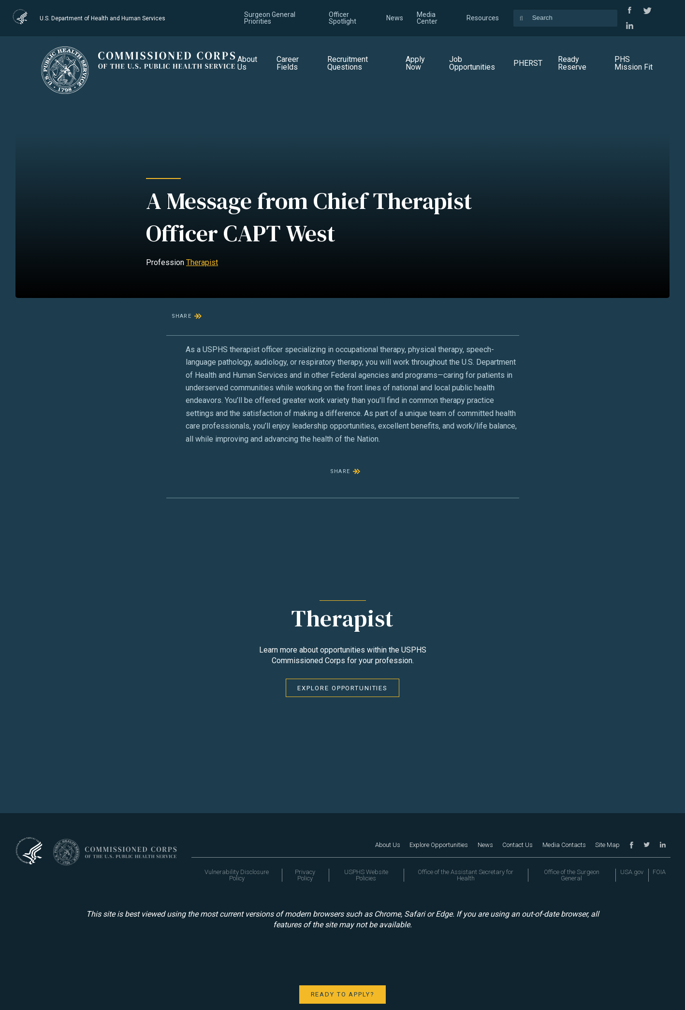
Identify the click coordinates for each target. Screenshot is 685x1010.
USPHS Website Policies (366, 875)
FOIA (659, 872)
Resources (482, 18)
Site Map (607, 844)
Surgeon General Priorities (269, 18)
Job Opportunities (472, 63)
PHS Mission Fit (633, 63)
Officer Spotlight (342, 18)
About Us (247, 63)
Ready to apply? (343, 994)
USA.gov (631, 872)
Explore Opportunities (342, 688)
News (394, 18)
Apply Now (415, 63)
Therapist (202, 262)
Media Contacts (564, 844)
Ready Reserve (572, 63)
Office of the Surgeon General (571, 875)
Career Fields (288, 63)
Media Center (427, 18)
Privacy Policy (305, 875)
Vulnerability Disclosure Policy (236, 875)
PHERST (527, 63)
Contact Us (517, 844)
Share (181, 316)
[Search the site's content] (565, 18)
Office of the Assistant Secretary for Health (465, 875)
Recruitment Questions (347, 63)
